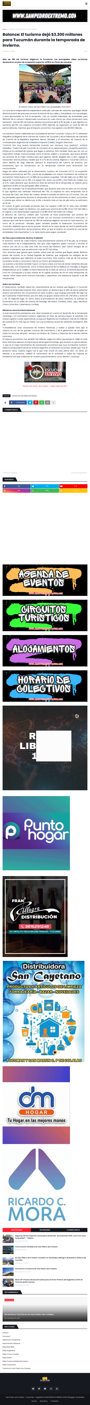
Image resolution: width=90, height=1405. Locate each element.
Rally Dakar (7, 1357)
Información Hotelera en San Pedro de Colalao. (36, 1247)
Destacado (16, 1230)
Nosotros (44, 1401)
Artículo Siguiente (78, 473)
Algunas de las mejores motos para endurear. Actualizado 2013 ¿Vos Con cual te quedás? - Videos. (50, 1237)
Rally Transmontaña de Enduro (15, 1361)
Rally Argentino (9, 1350)
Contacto (55, 1401)
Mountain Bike (8, 1347)
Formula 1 (6, 1336)
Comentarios (73, 1230)
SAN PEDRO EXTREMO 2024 (56, 1397)
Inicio (5, 29)
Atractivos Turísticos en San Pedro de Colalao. (36, 1269)
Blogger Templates (76, 1397)
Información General (11, 1343)
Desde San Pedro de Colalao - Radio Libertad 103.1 (45, 386)
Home (34, 1401)
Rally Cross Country (11, 1354)
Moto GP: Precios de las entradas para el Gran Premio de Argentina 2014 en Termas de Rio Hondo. (49, 1281)
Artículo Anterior (10, 473)
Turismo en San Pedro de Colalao (23, 29)
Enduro (6, 1332)
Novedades (45, 1230)
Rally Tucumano (9, 1365)
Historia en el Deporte (11, 1340)
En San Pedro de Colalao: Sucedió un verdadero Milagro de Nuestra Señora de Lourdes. (50, 1259)
